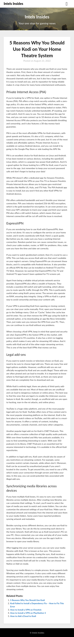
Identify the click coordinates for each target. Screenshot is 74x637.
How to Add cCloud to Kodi (23, 616)
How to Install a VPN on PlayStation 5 (28, 613)
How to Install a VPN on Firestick (25, 609)
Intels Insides (13, 4)
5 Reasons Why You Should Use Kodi (27, 600)
